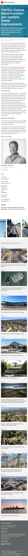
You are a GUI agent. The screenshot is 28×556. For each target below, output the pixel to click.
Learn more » (18, 554)
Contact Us (4, 528)
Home (2, 39)
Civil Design (4, 197)
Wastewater (4, 192)
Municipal (3, 187)
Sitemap (8, 552)
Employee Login (13, 552)
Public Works (4, 189)
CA (9, 39)
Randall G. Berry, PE (7, 165)
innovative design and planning (17, 67)
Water (2, 191)
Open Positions (5, 538)
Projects (6, 39)
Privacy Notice (3, 552)
